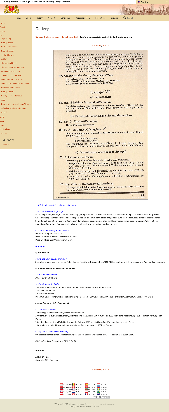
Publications (100, 18)
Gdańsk (4, 112)
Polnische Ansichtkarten (10, 87)
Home (18, 18)
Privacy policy (90, 404)
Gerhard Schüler (7, 55)
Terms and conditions (106, 404)
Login (2, 121)
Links (2, 117)
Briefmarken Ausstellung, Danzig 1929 (61, 37)
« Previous (96, 45)
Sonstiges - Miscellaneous (11, 96)
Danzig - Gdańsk (7, 92)
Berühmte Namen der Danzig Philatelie (16, 104)
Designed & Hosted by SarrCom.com (84, 406)
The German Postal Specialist (12, 67)
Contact (51, 18)
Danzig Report (7, 43)
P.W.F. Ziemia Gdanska (9, 47)
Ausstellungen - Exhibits (10, 71)
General (6, 144)
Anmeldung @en (83, 18)
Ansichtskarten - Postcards (12, 79)
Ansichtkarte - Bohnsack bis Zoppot (15, 83)
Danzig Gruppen (7, 51)
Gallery (40, 18)
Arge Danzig (6, 38)
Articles (4, 100)
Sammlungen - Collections (11, 75)
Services (114, 18)
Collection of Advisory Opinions (13, 108)
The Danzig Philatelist (9, 63)
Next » (106, 45)
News (2, 125)
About (28, 18)
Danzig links (66, 18)
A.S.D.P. (4, 59)
